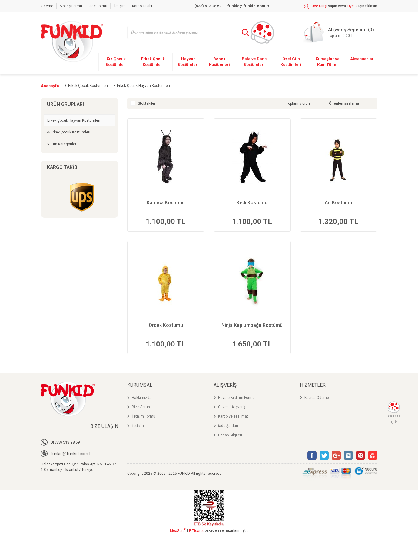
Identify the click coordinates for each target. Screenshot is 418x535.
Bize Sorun (141, 407)
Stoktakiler (146, 103)
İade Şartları (228, 426)
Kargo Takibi (142, 6)
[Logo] (72, 41)
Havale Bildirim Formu (236, 398)
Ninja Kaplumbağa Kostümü (252, 325)
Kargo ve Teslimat (233, 416)
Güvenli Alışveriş (231, 407)
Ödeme (47, 6)
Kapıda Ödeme (316, 398)
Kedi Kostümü (252, 202)
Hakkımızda (141, 398)
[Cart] (338, 32)
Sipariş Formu (71, 6)
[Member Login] (325, 6)
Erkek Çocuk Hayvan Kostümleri (143, 86)
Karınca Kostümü (166, 202)
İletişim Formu (143, 416)
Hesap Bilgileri (230, 435)
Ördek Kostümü (166, 325)
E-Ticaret (196, 531)
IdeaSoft (178, 530)
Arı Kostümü (338, 202)
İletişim (120, 6)
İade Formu (97, 6)
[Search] (194, 32)
